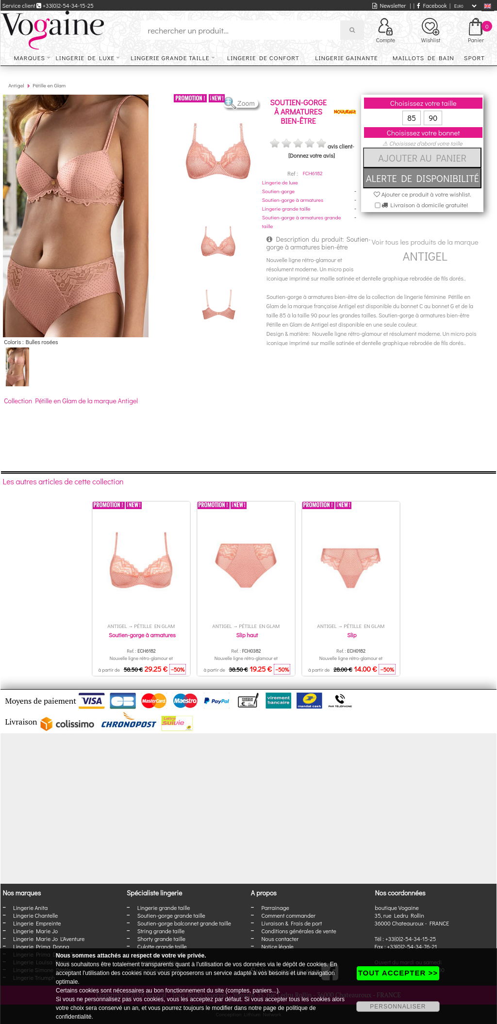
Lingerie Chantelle (35, 915)
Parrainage (275, 907)
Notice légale (277, 946)
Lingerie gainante (346, 57)
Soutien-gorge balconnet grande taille (184, 923)
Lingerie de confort (263, 57)
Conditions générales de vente (298, 931)
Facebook (432, 5)
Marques (29, 57)
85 (411, 118)
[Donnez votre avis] (311, 155)
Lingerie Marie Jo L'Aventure (48, 938)
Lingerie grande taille (170, 57)
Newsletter (389, 5)
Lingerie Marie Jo (35, 931)
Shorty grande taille (161, 938)
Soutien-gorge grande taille (171, 915)
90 (433, 118)
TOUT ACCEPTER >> (398, 973)
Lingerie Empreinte (37, 923)
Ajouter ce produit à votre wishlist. (422, 194)
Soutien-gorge (278, 191)
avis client (340, 146)
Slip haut (247, 635)
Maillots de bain (423, 57)
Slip (351, 635)
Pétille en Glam (49, 85)
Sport (474, 57)
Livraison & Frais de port (291, 923)
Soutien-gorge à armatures (292, 199)
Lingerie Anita (30, 907)
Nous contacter (279, 938)
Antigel (16, 85)
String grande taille (161, 931)
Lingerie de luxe (85, 57)
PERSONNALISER (398, 1006)
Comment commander (288, 915)
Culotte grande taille (162, 946)
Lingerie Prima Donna (41, 946)
